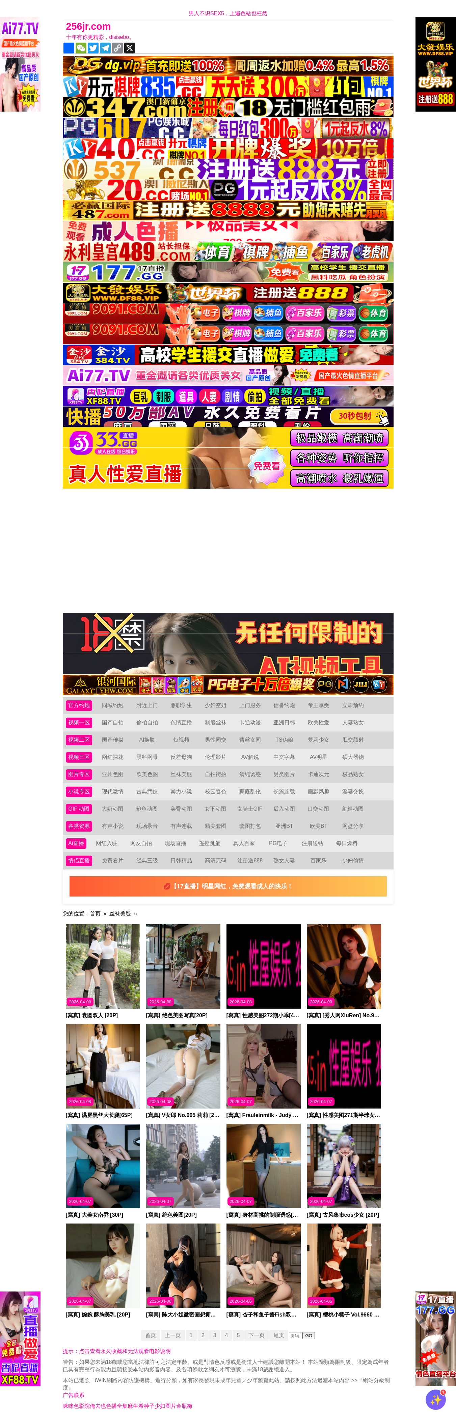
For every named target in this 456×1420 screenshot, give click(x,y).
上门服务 (250, 705)
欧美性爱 (318, 722)
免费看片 (113, 860)
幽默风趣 (318, 791)
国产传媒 (113, 740)
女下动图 (215, 809)
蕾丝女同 (250, 740)
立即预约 (353, 705)
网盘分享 (353, 826)
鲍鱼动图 (147, 809)
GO (308, 1335)
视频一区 (79, 722)
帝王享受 (318, 705)
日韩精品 (181, 860)
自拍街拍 (215, 774)
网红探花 (113, 757)
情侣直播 (79, 860)
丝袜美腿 (181, 774)
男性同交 (215, 740)
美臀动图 (181, 809)
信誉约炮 (284, 705)
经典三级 (147, 860)
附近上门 (147, 705)
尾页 (278, 1335)
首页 (95, 913)
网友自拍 (141, 843)
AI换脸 (147, 740)
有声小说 (113, 826)
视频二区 (79, 740)
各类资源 (79, 826)
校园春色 (215, 791)
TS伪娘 (284, 740)
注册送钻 (312, 843)
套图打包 (250, 826)
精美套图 (215, 826)
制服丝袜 (215, 722)
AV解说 (250, 757)
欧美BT (318, 826)
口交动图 (318, 809)
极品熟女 (353, 774)
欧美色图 (147, 774)
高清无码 (215, 860)
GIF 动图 (78, 809)
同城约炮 (113, 705)
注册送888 (250, 860)
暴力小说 (181, 791)
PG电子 (278, 843)
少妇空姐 (215, 705)
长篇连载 (284, 791)
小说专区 (79, 791)
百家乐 (319, 860)
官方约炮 (79, 705)
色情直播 (181, 722)
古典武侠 (147, 791)
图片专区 (79, 774)
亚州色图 (113, 774)
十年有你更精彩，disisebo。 (100, 37)
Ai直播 (76, 843)
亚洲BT (284, 826)
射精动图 (353, 809)
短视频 (181, 740)
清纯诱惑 (250, 774)
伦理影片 (215, 757)
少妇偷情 (353, 860)
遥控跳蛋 (209, 843)
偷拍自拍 (147, 722)
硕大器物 (353, 757)
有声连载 (181, 826)
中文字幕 (284, 757)
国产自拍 (113, 722)
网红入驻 (106, 843)
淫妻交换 (353, 791)
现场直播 (175, 843)
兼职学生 (181, 705)
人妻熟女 (353, 722)
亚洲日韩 (284, 722)
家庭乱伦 (250, 791)
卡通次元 (318, 774)
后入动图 (284, 809)
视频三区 (79, 757)
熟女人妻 (284, 860)
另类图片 (284, 774)
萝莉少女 (318, 740)
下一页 (256, 1335)
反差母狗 (181, 757)
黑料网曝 (147, 757)
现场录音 (147, 826)
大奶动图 (112, 809)
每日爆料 (347, 843)
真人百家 (244, 843)
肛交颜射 (353, 740)
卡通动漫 (250, 722)
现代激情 (113, 791)
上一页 (173, 1335)
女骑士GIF (250, 809)
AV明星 (318, 757)
